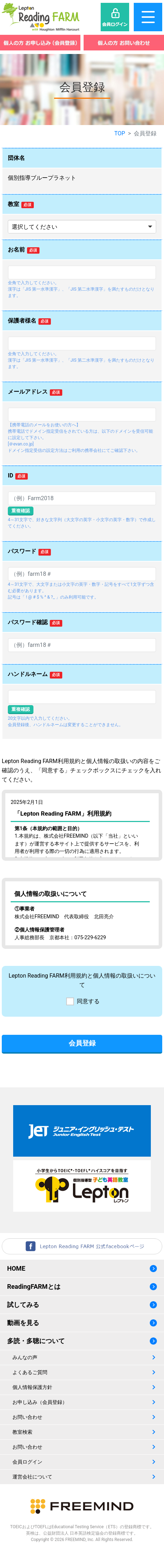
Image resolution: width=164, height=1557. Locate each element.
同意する (88, 1001)
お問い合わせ (27, 1417)
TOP (119, 133)
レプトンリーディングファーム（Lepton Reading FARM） (41, 17)
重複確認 (20, 510)
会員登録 (82, 1043)
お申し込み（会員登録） (39, 1402)
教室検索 (22, 1432)
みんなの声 (24, 1357)
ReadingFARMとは (33, 1286)
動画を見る (23, 1322)
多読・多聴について (36, 1341)
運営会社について (32, 1477)
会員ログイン (27, 1462)
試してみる (23, 1304)
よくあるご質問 (29, 1372)
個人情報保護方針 (32, 1387)
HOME (16, 1268)
